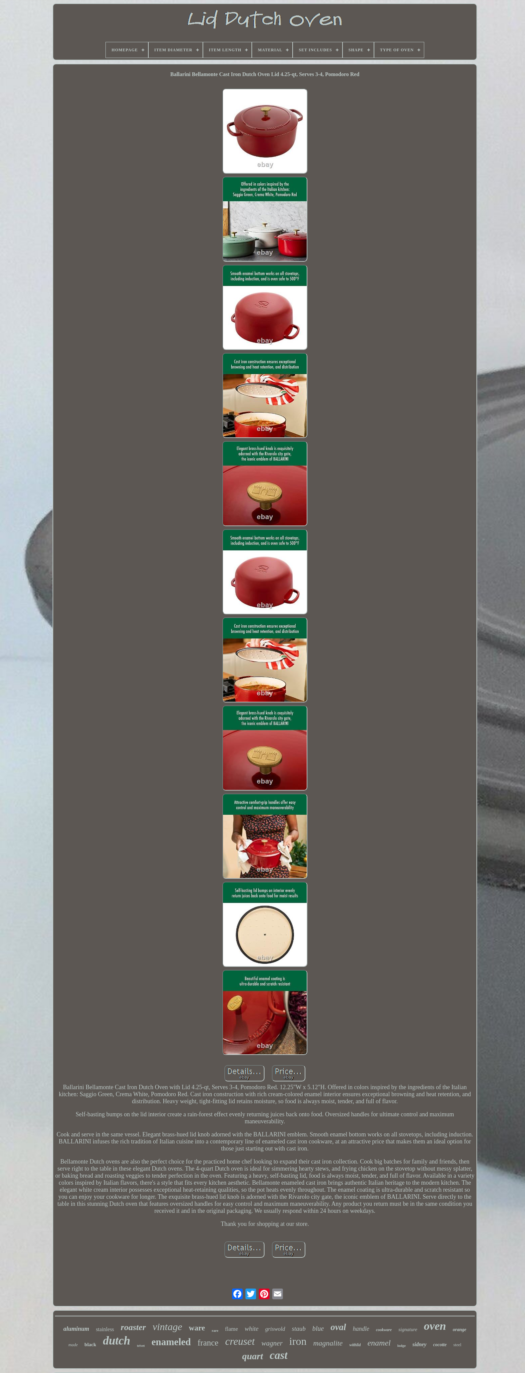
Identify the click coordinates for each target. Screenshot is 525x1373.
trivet (141, 1346)
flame (231, 1329)
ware (197, 1328)
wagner (272, 1343)
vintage (167, 1326)
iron (298, 1341)
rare (215, 1330)
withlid (355, 1345)
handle (361, 1328)
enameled (171, 1341)
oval (338, 1327)
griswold (275, 1329)
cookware (384, 1329)
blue (318, 1328)
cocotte (440, 1344)
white (251, 1328)
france (208, 1342)
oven (435, 1326)
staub (299, 1328)
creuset (239, 1341)
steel (457, 1344)
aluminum (76, 1328)
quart (252, 1356)
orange (459, 1329)
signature (407, 1329)
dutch (116, 1340)
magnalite (328, 1343)
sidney (419, 1344)
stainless (105, 1329)
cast (279, 1355)
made (73, 1344)
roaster (133, 1327)
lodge (401, 1346)
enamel (378, 1342)
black (90, 1344)
